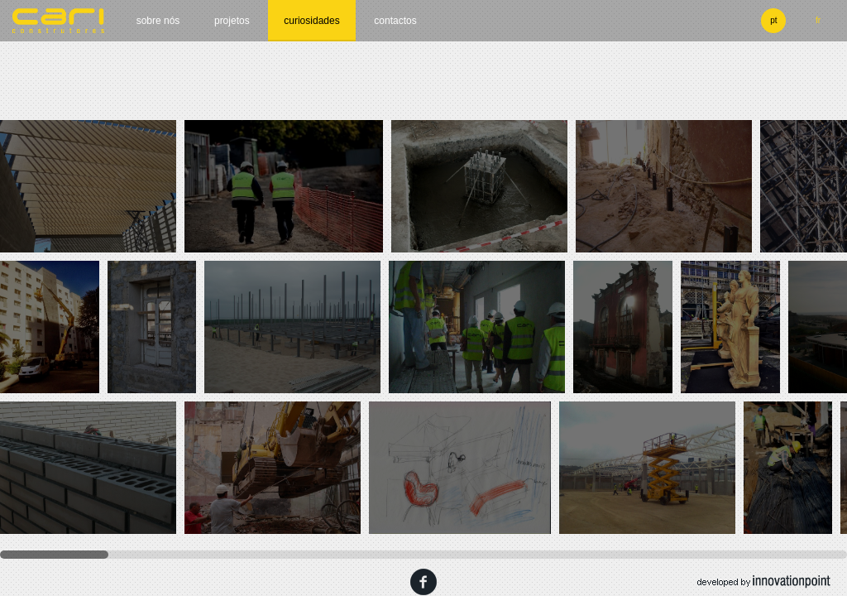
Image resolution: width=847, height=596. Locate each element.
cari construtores (58, 20)
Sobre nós (158, 20)
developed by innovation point (763, 582)
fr (818, 20)
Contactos (395, 20)
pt (773, 20)
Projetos (232, 20)
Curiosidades (311, 20)
